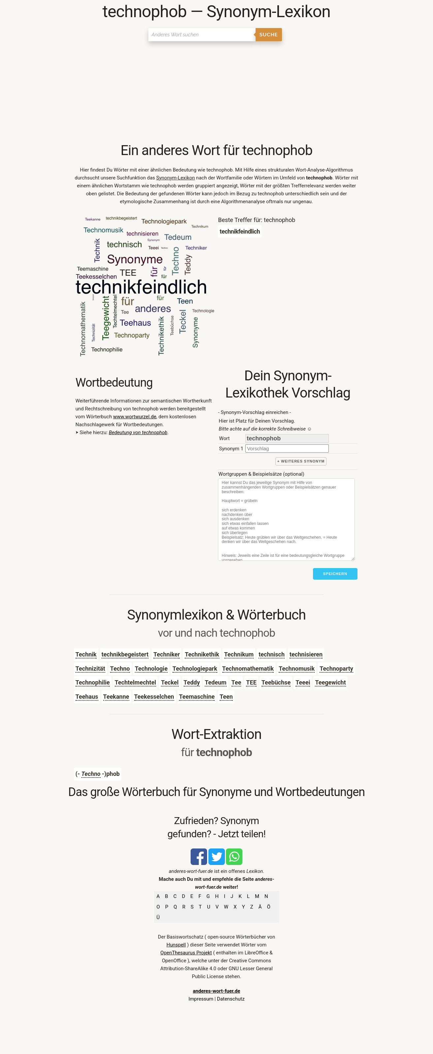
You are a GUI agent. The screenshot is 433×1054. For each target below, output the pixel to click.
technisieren (306, 654)
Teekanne (116, 696)
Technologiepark (194, 668)
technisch (272, 654)
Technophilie (93, 682)
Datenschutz (231, 999)
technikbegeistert (125, 654)
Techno (120, 668)
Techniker (166, 654)
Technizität (90, 668)
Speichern (335, 574)
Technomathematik (248, 668)
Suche (269, 35)
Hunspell (176, 945)
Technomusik (297, 668)
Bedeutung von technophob (138, 432)
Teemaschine (197, 696)
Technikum (239, 654)
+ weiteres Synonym (301, 461)
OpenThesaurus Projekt (186, 953)
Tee (236, 682)
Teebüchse (276, 682)
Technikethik (202, 654)
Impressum (200, 999)
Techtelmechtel (135, 682)
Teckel (169, 682)
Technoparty (336, 668)
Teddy (192, 682)
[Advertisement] (216, 92)
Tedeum (216, 682)
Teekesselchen (154, 696)
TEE (251, 682)
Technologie (151, 668)
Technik (86, 654)
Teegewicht (330, 682)
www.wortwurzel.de (134, 417)
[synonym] (286, 448)
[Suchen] (202, 34)
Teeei (302, 682)
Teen (226, 696)
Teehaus (87, 696)
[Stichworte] (286, 519)
